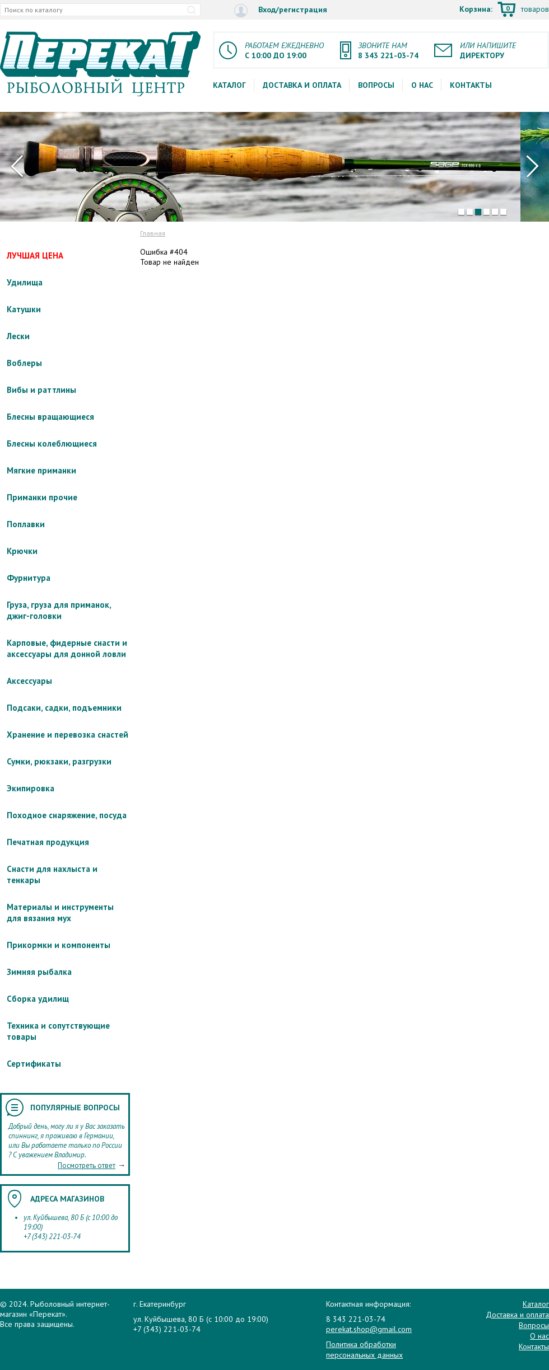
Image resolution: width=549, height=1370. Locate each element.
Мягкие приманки (41, 470)
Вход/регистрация (280, 10)
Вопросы (376, 85)
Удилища (25, 282)
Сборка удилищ (38, 998)
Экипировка (30, 788)
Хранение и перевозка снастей (67, 734)
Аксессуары (29, 680)
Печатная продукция (48, 842)
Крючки (22, 551)
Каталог (229, 85)
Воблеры (24, 363)
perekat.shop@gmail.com (369, 1329)
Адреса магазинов (67, 1199)
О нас (422, 85)
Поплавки (26, 524)
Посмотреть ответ (86, 1165)
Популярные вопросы (75, 1107)
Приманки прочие (42, 497)
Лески (18, 336)
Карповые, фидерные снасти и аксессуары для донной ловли (67, 648)
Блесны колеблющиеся (52, 443)
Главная (152, 233)
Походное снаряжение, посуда (67, 815)
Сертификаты (34, 1063)
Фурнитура (28, 578)
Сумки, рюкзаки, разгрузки (59, 761)
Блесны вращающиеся (50, 416)
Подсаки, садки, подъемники (64, 707)
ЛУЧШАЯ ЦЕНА (35, 255)
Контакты (471, 85)
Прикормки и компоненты (58, 945)
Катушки (24, 309)
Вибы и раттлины (41, 389)
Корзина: (504, 10)
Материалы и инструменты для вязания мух (60, 912)
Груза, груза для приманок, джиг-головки (59, 610)
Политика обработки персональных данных (364, 1349)
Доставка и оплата (302, 85)
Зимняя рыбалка (39, 971)
